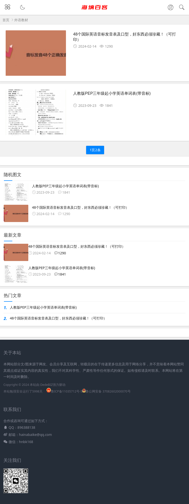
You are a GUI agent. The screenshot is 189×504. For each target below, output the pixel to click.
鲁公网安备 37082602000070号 (106, 391)
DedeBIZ (46, 385)
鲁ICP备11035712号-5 (64, 391)
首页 (5, 20)
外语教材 (21, 20)
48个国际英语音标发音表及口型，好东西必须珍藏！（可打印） (58, 318)
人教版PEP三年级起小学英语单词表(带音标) (112, 93)
